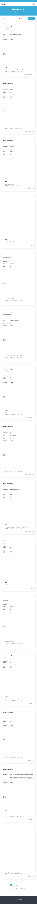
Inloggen (34, 4)
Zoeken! (32, 19)
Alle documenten (18, 12)
